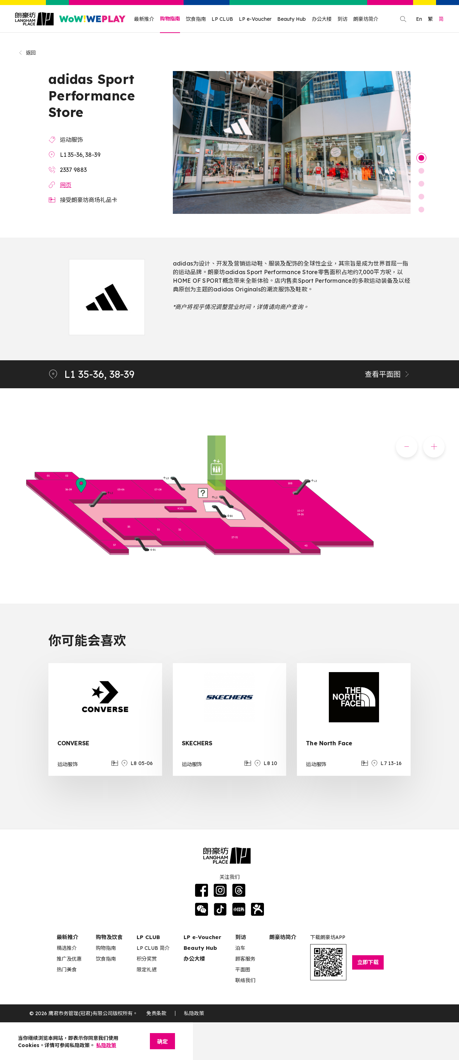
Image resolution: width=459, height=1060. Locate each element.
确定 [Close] (162, 1041)
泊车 (240, 948)
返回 (27, 53)
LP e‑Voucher (202, 937)
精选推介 (67, 948)
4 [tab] (421, 196)
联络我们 (245, 980)
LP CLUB (222, 19)
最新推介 (144, 19)
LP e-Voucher (255, 19)
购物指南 (170, 18)
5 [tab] (421, 209)
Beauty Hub (291, 19)
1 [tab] (421, 157)
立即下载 (368, 962)
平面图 (242, 969)
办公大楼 (322, 19)
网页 (65, 184)
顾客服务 (245, 959)
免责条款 (156, 1013)
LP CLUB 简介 (153, 948)
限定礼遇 (147, 969)
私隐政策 (194, 1013)
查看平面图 (388, 374)
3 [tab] (421, 183)
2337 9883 (73, 169)
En (419, 19)
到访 (342, 19)
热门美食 (67, 969)
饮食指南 (196, 19)
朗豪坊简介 (365, 19)
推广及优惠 (69, 959)
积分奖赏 (147, 959)
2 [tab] (421, 170)
